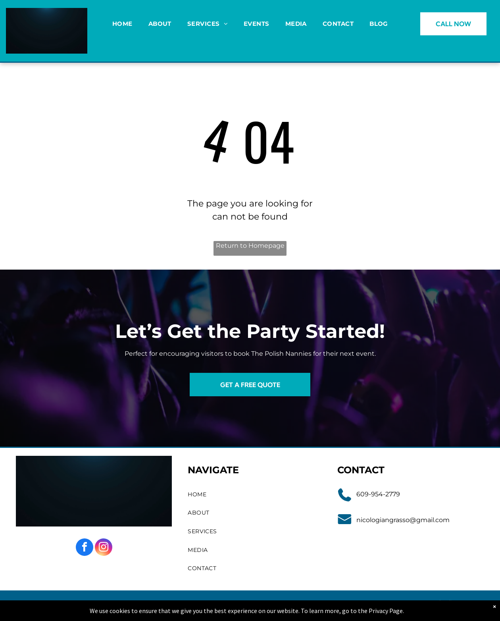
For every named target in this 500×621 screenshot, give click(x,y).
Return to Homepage (250, 245)
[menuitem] (122, 24)
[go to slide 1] (46, 42)
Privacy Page (386, 611)
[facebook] (84, 548)
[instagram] (103, 548)
